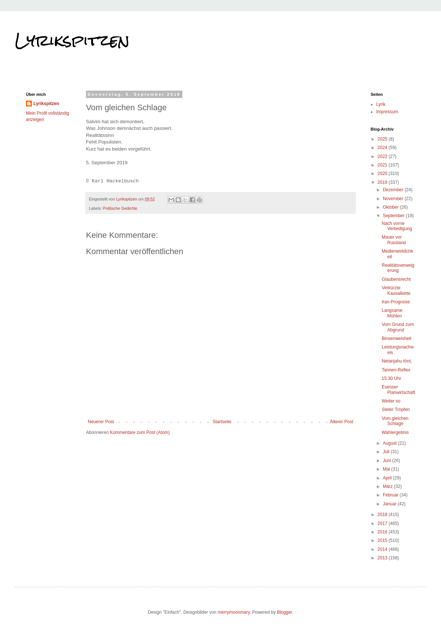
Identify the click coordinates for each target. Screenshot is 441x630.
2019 (383, 182)
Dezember (394, 189)
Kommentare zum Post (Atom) (140, 432)
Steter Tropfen (396, 409)
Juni (387, 460)
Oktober (391, 207)
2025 (383, 139)
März (388, 486)
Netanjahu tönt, (397, 361)
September (394, 215)
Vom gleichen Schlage (395, 421)
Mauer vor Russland (394, 240)
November (394, 198)
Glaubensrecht (396, 279)
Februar (391, 495)
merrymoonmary (233, 612)
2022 (383, 156)
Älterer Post (341, 421)
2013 (383, 557)
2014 (383, 549)
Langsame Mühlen (392, 313)
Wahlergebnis (395, 432)
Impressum (387, 111)
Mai (387, 469)
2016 (383, 532)
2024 (383, 147)
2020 (383, 173)
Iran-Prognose (396, 301)
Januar (390, 503)
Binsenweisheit (396, 338)
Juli (387, 451)
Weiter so (391, 401)
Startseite (222, 421)
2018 (383, 514)
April (388, 478)
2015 (383, 540)
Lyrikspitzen (72, 40)
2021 (383, 165)
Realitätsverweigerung (398, 268)
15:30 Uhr (391, 378)
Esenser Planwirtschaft (398, 389)
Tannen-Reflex (396, 370)
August (390, 443)
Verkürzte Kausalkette (396, 290)
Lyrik (380, 104)
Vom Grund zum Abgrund (398, 327)
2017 (383, 523)
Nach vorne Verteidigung (397, 226)
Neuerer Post (101, 421)
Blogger (284, 612)
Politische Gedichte (120, 208)
